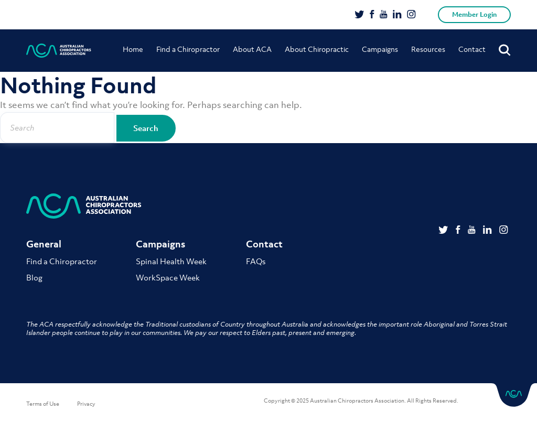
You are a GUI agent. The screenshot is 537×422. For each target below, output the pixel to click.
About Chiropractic (317, 49)
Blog (34, 277)
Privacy (86, 403)
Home (133, 49)
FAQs (255, 261)
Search (156, 128)
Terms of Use (42, 403)
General (43, 244)
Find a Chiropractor (188, 49)
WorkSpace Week (168, 277)
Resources (428, 49)
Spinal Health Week (171, 261)
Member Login (474, 14)
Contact (472, 49)
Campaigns (380, 49)
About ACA (252, 49)
